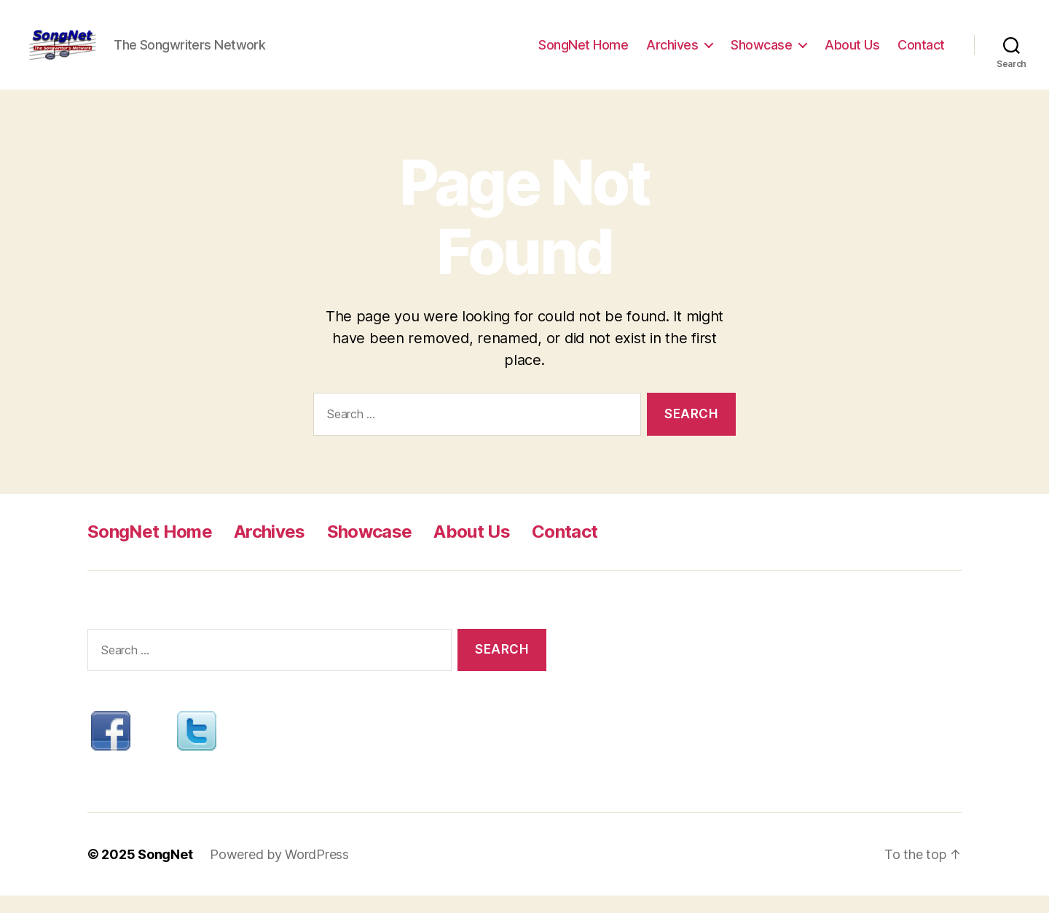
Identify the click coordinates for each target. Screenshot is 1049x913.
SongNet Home (583, 52)
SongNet (165, 871)
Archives (672, 52)
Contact (921, 52)
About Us (852, 52)
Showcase (761, 52)
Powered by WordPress (279, 871)
